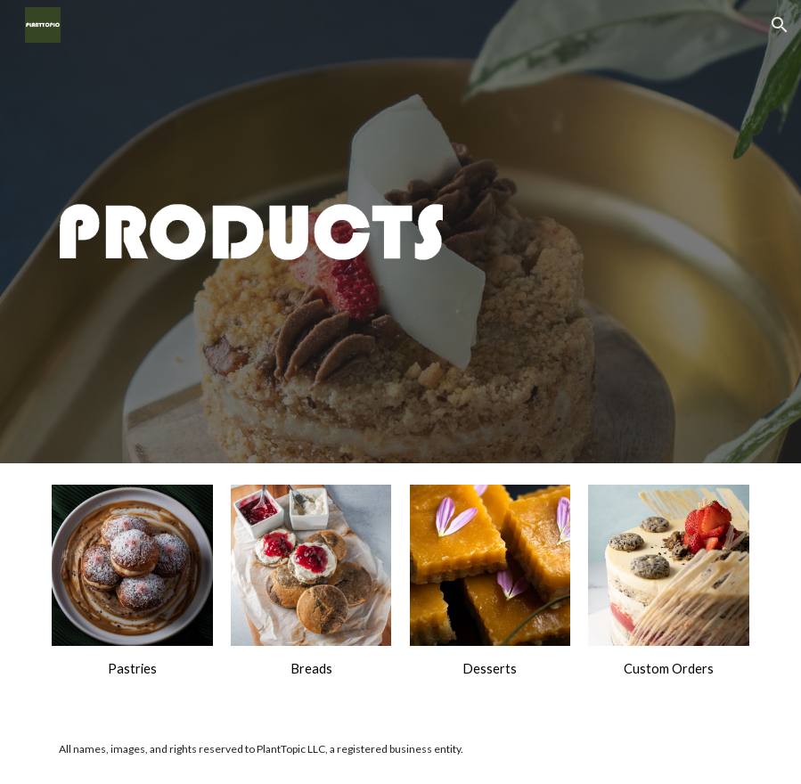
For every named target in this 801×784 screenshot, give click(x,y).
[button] (779, 25)
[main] (132, 669)
